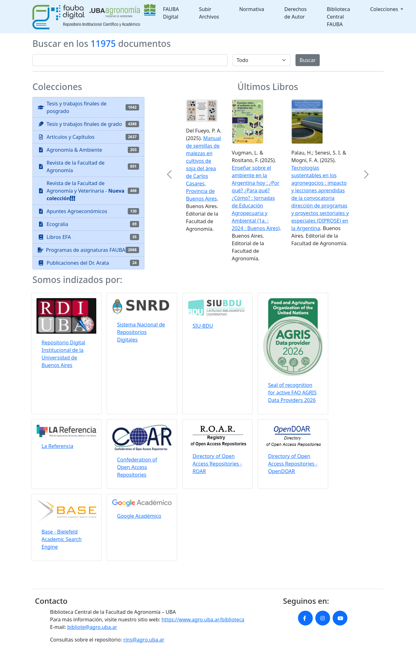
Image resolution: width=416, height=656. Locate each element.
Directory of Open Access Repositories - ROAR (217, 464)
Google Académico (139, 515)
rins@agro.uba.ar (143, 639)
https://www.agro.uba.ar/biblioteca (202, 619)
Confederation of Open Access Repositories (137, 467)
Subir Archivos (209, 13)
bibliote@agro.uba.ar (92, 627)
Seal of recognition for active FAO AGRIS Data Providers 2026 (292, 393)
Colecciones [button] (384, 9)
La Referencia (57, 446)
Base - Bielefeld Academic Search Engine (62, 539)
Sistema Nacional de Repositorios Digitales (141, 332)
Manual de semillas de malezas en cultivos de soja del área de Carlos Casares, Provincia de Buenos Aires (203, 168)
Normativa (251, 9)
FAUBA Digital (171, 13)
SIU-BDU (203, 325)
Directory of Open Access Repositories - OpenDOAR (293, 464)
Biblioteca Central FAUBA (338, 17)
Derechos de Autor (295, 13)
